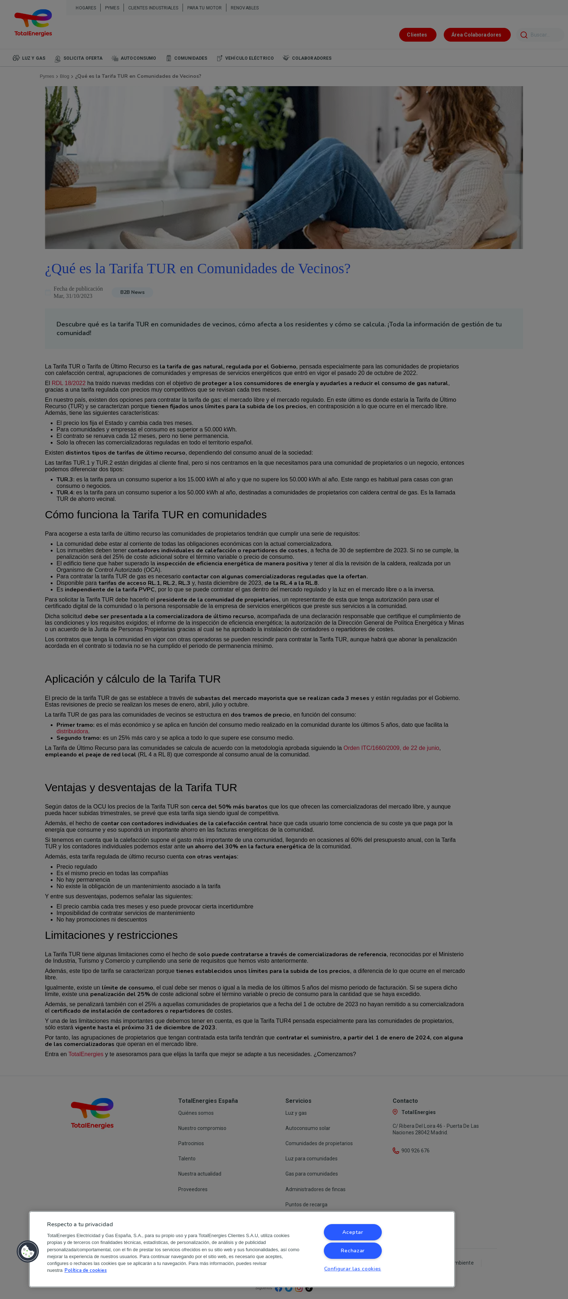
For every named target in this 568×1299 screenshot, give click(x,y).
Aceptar (352, 1232)
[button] (27, 1251)
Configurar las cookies (352, 1268)
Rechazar (353, 1250)
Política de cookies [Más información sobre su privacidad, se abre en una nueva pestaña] (85, 1270)
